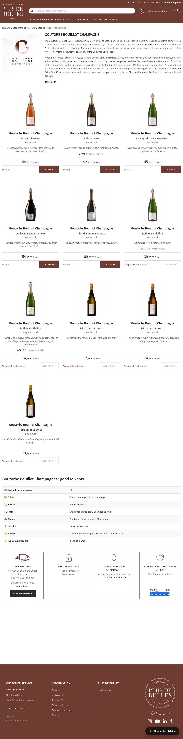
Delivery (56, 690)
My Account (57, 695)
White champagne (78, 497)
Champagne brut (102, 511)
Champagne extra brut (80, 511)
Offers (114, 19)
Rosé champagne (98, 497)
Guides (55, 715)
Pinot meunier (88, 518)
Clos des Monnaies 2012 (141, 72)
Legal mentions (105, 690)
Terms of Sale (58, 700)
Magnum (81, 504)
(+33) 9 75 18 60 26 (15, 690)
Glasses (104, 19)
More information (23, 593)
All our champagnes (41, 19)
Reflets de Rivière (107, 57)
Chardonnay (103, 518)
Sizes (77, 19)
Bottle (72, 504)
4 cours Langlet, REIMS (17, 720)
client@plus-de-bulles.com (19, 700)
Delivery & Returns (61, 705)
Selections (90, 19)
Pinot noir (74, 518)
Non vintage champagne (81, 533)
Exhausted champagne (63, 710)
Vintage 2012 (102, 533)
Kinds (69, 19)
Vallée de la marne (78, 526)
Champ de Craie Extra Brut (127, 61)
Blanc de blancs (77, 540)
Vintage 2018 (116, 533)
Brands (59, 19)
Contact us (15, 708)
